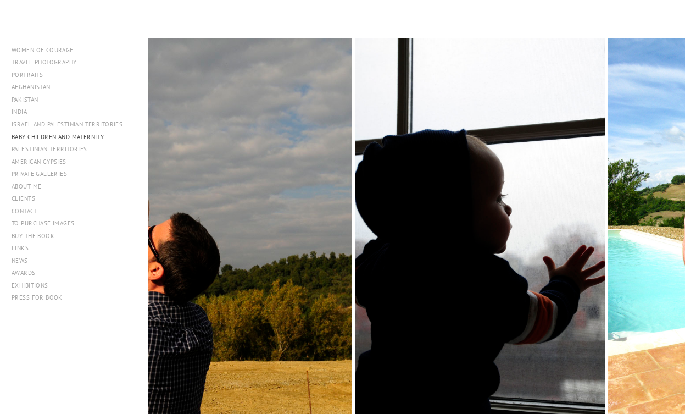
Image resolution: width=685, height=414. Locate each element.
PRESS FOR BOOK (37, 297)
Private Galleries (39, 174)
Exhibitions (30, 285)
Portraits (27, 75)
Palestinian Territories (49, 149)
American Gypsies (39, 161)
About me (26, 186)
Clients (23, 198)
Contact (24, 211)
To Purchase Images (43, 223)
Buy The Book (33, 236)
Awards (24, 273)
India (19, 111)
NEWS (20, 260)
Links (20, 248)
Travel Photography (44, 62)
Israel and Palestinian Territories (71, 124)
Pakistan (29, 99)
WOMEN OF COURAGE (43, 50)
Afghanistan (31, 87)
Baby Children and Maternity (58, 137)
